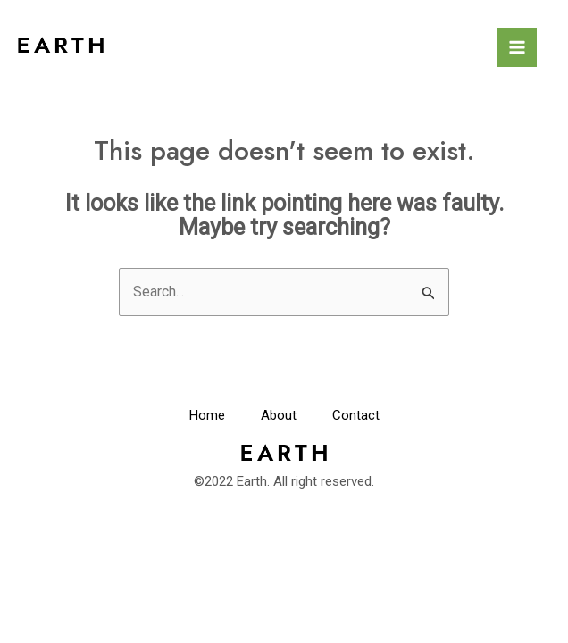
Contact (356, 415)
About (279, 415)
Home (207, 415)
